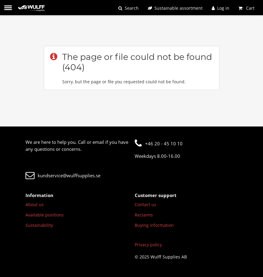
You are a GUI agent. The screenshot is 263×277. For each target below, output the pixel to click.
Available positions (44, 215)
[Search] (128, 8)
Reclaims (144, 215)
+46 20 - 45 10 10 (159, 143)
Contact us (145, 204)
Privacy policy (148, 245)
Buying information (154, 225)
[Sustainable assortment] (175, 8)
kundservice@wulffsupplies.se (62, 175)
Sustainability (39, 225)
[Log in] (220, 8)
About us (34, 204)
